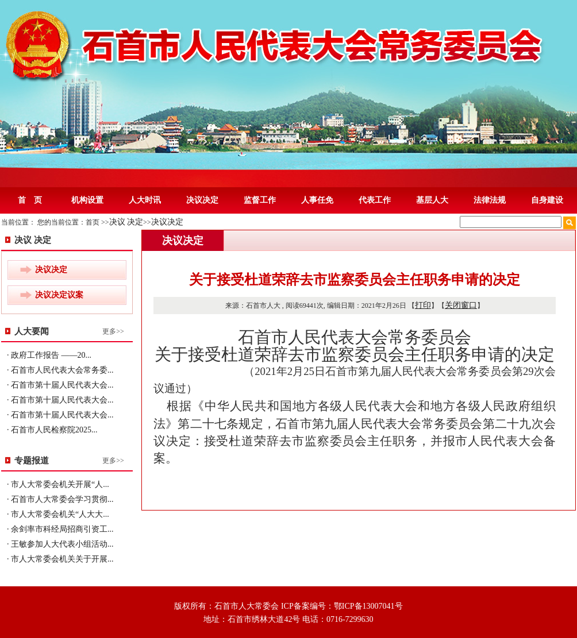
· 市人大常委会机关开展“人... (58, 484)
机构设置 (87, 200)
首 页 (30, 200)
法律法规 (490, 200)
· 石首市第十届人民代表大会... (60, 385)
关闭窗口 (461, 305)
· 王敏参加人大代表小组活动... (60, 544)
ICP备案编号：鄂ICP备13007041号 (342, 606)
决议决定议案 (59, 295)
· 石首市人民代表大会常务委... (60, 370)
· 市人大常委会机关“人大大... (58, 514)
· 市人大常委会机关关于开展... (60, 559)
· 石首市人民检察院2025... (52, 430)
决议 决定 (126, 222)
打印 (423, 305)
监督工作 (260, 200)
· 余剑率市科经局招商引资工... (60, 529)
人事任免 (317, 200)
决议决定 (202, 200)
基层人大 (432, 200)
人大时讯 (145, 200)
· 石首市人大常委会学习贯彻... (60, 499)
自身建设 (547, 200)
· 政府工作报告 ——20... (49, 355)
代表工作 (375, 200)
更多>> (113, 331)
